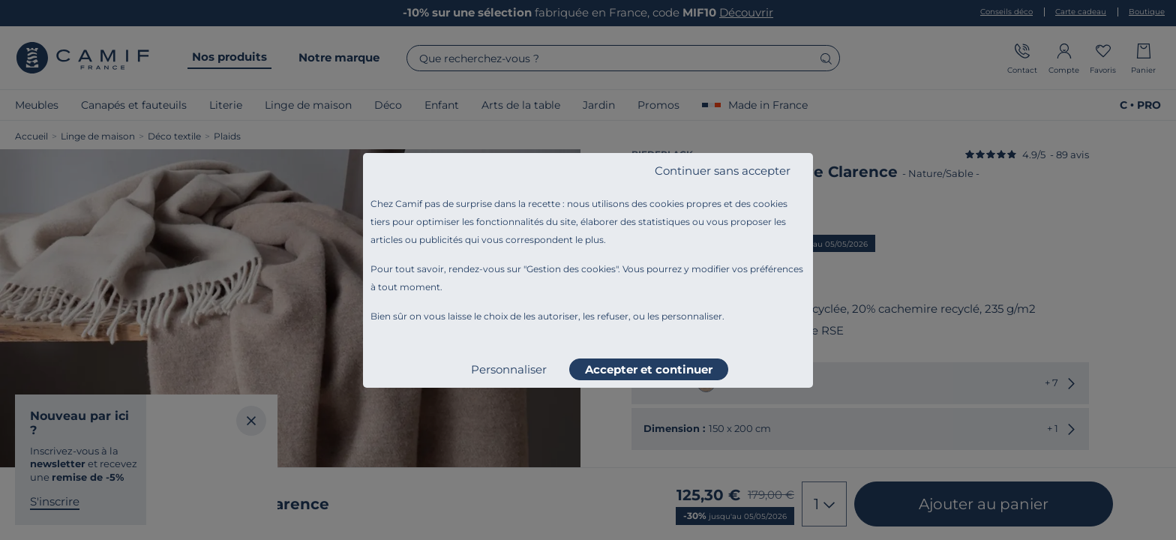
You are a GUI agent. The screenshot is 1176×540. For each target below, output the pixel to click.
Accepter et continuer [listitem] (648, 369)
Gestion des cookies (571, 268)
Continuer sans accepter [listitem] (722, 171)
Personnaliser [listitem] (509, 369)
